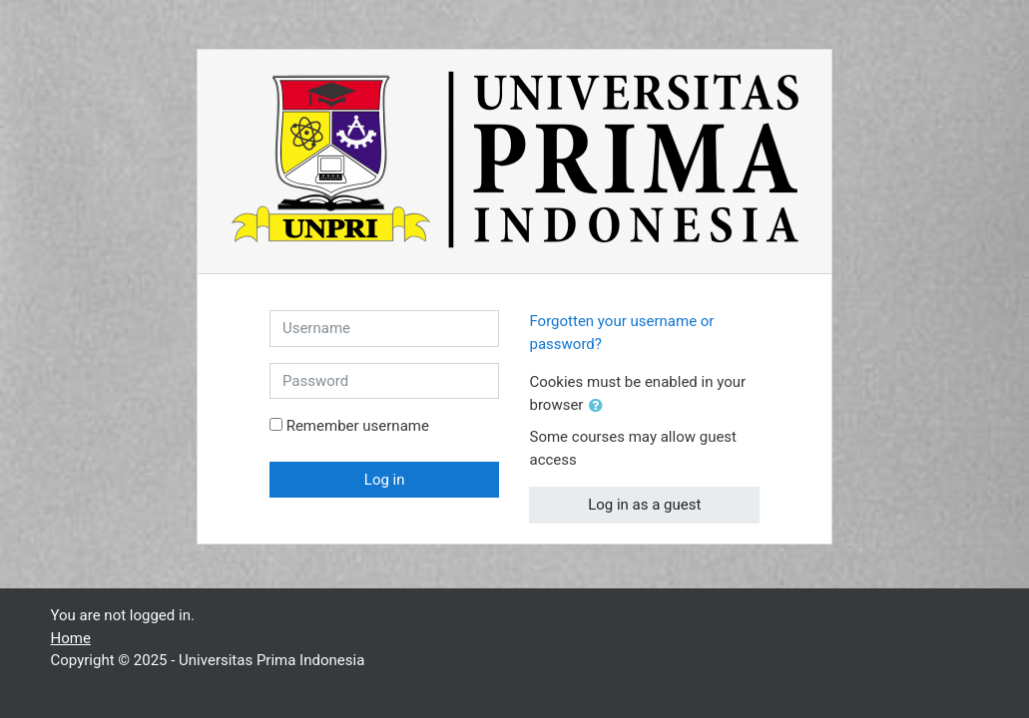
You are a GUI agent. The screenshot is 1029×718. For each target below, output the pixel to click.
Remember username (357, 426)
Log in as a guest (644, 505)
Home (71, 638)
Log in (384, 480)
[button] (600, 406)
